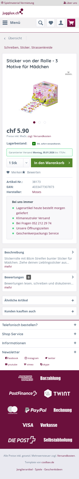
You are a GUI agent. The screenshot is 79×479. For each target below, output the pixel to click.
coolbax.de (48, 462)
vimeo (29, 364)
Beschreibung (14, 252)
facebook (12, 358)
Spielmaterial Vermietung (19, 3)
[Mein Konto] (61, 23)
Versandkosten (66, 455)
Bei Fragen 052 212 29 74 (33, 223)
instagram (32, 358)
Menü (11, 22)
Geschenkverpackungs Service (37, 233)
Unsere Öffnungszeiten (32, 228)
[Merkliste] (50, 23)
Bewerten (31, 172)
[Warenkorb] (71, 23)
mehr (8, 266)
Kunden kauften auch (20, 311)
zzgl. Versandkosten (39, 136)
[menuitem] (11, 22)
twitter (50, 358)
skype (44, 364)
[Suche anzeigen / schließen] (40, 23)
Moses (36, 192)
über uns (72, 3)
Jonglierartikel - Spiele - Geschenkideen (39, 469)
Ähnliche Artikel (16, 300)
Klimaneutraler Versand (33, 218)
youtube (11, 364)
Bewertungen (14, 277)
